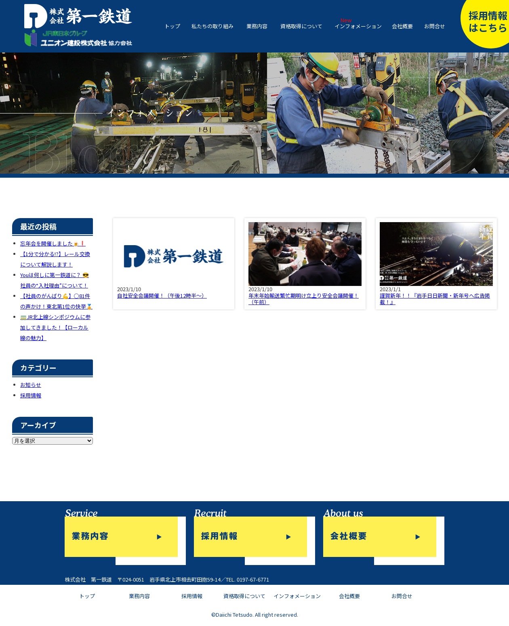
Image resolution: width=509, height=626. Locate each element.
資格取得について (301, 26)
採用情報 (30, 395)
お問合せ (434, 26)
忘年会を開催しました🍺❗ (53, 243)
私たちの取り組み (212, 26)
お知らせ (30, 385)
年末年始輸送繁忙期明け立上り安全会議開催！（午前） (303, 299)
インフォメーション (358, 26)
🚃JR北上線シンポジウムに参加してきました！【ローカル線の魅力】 (55, 327)
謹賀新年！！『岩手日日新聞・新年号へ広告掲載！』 (435, 299)
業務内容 (256, 26)
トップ (172, 26)
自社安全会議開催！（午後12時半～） (162, 295)
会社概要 (402, 26)
